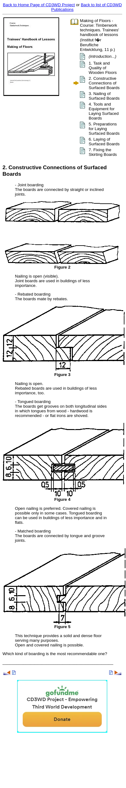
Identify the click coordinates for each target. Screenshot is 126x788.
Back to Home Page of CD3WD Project (39, 4)
